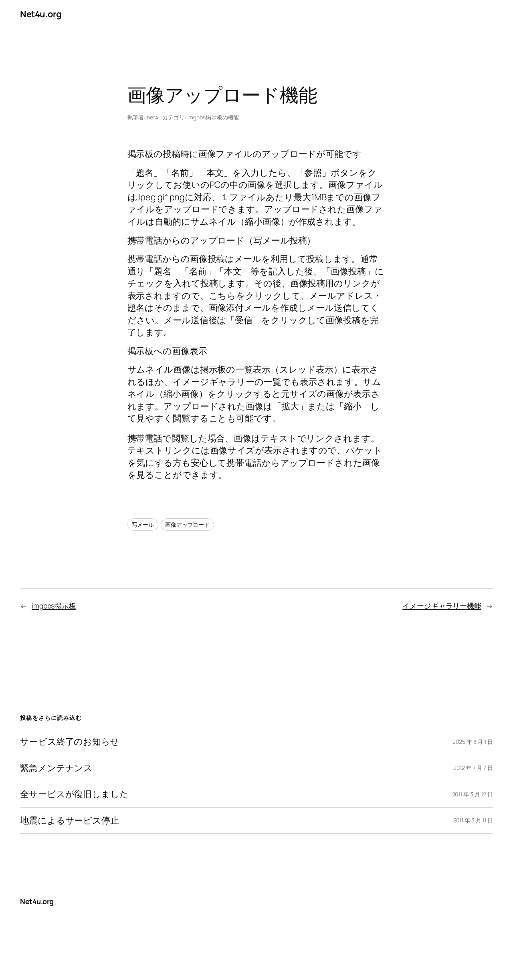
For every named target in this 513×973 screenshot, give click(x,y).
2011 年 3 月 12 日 (472, 794)
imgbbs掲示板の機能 (213, 117)
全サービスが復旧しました (74, 794)
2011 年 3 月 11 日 (473, 820)
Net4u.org (40, 14)
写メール (143, 524)
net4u (154, 117)
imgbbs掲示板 (54, 605)
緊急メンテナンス (56, 768)
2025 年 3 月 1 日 (472, 741)
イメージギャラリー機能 (441, 605)
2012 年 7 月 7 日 (473, 768)
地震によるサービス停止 (69, 820)
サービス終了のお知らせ (69, 741)
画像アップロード (187, 524)
